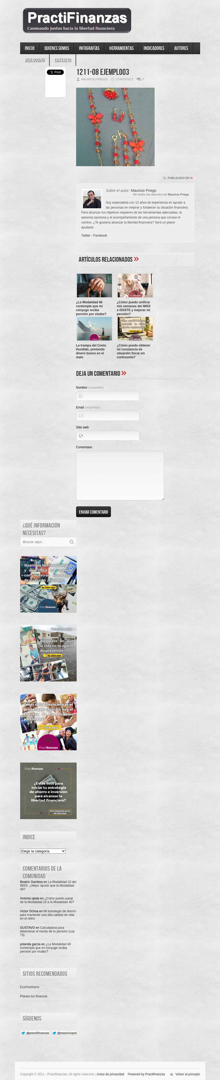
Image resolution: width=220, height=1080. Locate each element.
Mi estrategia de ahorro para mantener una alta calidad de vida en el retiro (48, 914)
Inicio (30, 48)
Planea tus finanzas (34, 996)
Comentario (84, 447)
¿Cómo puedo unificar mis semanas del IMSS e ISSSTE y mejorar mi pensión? (134, 308)
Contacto (62, 60)
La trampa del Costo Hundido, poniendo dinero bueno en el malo (91, 351)
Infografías (89, 48)
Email (88, 407)
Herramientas (121, 48)
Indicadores (154, 48)
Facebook (100, 235)
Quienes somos (56, 48)
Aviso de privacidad (110, 1074)
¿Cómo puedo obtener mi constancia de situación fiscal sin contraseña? (133, 351)
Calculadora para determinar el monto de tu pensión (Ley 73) (47, 931)
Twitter (86, 235)
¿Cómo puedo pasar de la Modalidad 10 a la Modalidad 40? (47, 900)
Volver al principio (187, 1074)
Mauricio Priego (178, 194)
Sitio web (82, 427)
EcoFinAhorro (29, 987)
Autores (181, 48)
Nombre (90, 387)
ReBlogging (34, 60)
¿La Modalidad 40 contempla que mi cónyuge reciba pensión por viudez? (91, 308)
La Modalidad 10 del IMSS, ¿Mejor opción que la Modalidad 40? (48, 885)
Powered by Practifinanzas (146, 1074)
